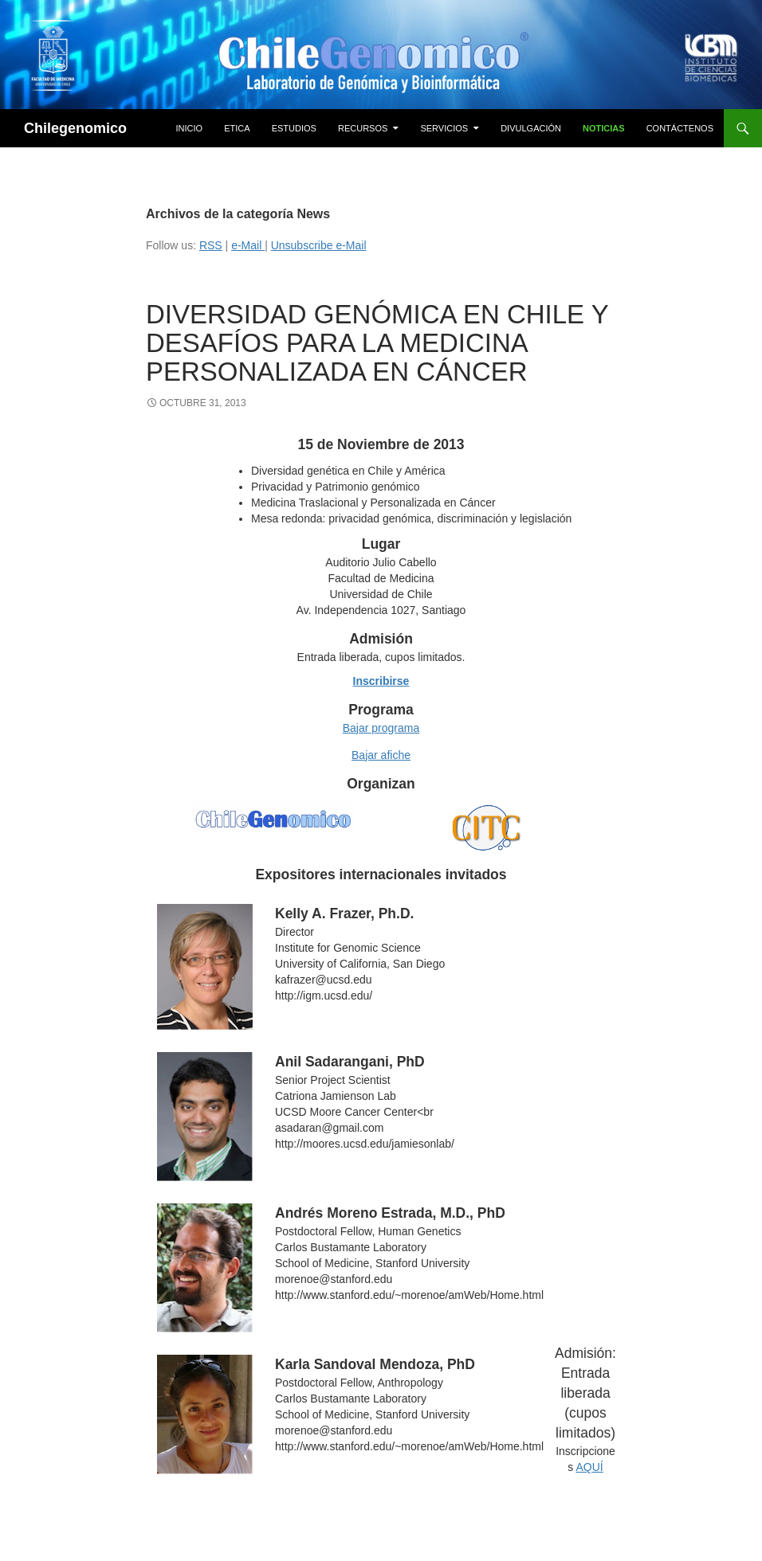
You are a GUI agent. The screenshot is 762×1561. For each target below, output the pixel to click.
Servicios (444, 128)
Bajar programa (381, 728)
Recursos (362, 128)
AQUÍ (589, 1467)
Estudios (294, 128)
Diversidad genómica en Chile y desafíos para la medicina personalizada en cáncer (377, 342)
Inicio (189, 128)
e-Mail (248, 245)
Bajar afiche (381, 755)
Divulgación (531, 128)
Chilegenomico (75, 128)
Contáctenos (679, 128)
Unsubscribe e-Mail (319, 245)
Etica (236, 128)
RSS (210, 245)
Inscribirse (381, 681)
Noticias (604, 128)
